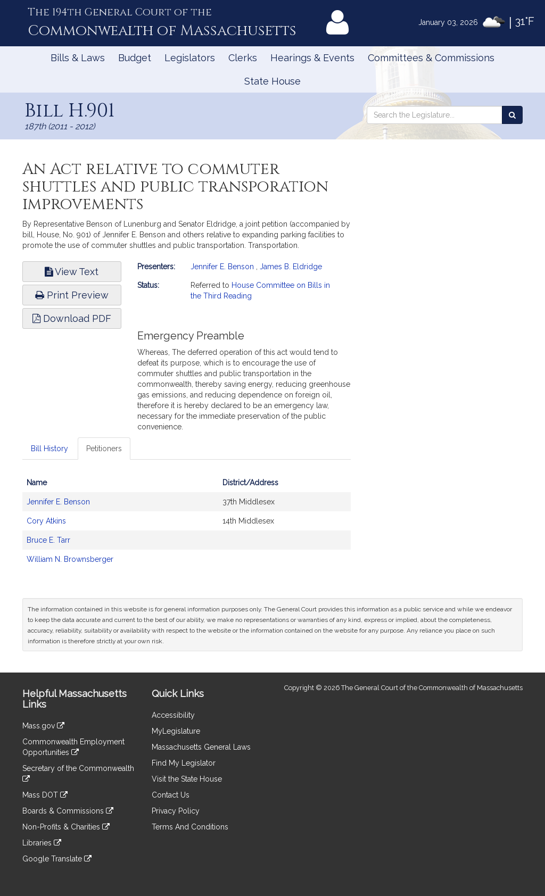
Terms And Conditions (190, 827)
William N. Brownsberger (70, 559)
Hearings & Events (312, 57)
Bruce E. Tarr (48, 540)
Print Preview (72, 295)
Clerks (242, 57)
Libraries (41, 843)
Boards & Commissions (67, 811)
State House (272, 81)
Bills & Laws (78, 57)
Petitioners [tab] (104, 448)
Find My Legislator (184, 763)
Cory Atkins (46, 521)
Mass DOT (45, 795)
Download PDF (71, 318)
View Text (71, 271)
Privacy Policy (176, 811)
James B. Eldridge (291, 266)
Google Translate (57, 858)
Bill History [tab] (49, 448)
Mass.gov (43, 725)
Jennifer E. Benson (222, 266)
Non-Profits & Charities (66, 827)
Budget (134, 57)
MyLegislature (176, 731)
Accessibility (173, 715)
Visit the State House (187, 779)
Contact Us (170, 795)
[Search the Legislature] (512, 115)
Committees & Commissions (431, 57)
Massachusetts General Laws (201, 747)
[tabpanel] (186, 526)
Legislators (189, 57)
